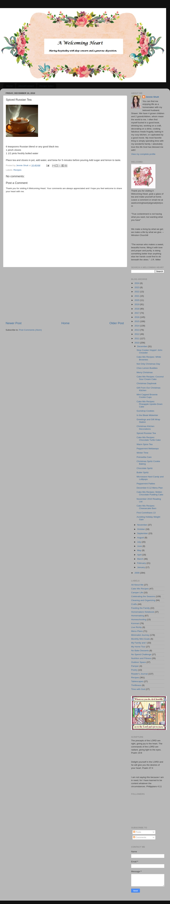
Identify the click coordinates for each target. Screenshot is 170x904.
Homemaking (137, 615)
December (142, 346)
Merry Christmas (145, 372)
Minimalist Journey (140, 635)
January (141, 567)
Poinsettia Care (144, 457)
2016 (137, 317)
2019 (137, 304)
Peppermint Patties (146, 483)
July (139, 542)
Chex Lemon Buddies (147, 368)
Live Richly (136, 627)
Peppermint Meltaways (148, 448)
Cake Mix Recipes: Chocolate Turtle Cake (149, 438)
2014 (137, 325)
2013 (137, 330)
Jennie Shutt (152, 97)
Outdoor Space (138, 662)
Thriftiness (136, 685)
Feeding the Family (140, 608)
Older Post (116, 323)
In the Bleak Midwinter (147, 415)
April (139, 554)
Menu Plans (137, 631)
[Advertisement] (65, 294)
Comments (139, 837)
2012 (137, 334)
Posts (137, 832)
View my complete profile (143, 154)
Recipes (17, 170)
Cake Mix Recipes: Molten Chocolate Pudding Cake (150, 493)
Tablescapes (137, 681)
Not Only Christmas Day (148, 364)
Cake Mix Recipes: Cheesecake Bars (146, 507)
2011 (137, 338)
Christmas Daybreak (146, 383)
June (139, 546)
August (141, 537)
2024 (137, 283)
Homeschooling (138, 619)
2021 (137, 296)
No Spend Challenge (141, 654)
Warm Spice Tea (145, 444)
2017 (137, 313)
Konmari (135, 623)
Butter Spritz (143, 472)
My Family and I (139, 643)
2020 (137, 300)
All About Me (137, 585)
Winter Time (142, 453)
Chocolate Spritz (145, 468)
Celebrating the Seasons (143, 596)
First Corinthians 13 (146, 512)
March (140, 559)
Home (9, 86)
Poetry (134, 670)
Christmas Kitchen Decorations (145, 427)
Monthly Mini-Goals (140, 639)
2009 (137, 573)
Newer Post (14, 323)
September (142, 533)
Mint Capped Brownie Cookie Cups (147, 395)
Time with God (138, 689)
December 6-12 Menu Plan (150, 488)
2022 (137, 291)
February (142, 563)
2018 (137, 309)
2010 (137, 342)
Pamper (135, 666)
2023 (137, 287)
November (142, 525)
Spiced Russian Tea (146, 433)
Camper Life (137, 592)
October (141, 529)
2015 (137, 321)
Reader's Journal (139, 674)
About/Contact (26, 86)
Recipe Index (46, 86)
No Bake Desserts (140, 650)
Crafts (134, 604)
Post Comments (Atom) (30, 330)
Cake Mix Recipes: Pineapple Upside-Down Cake (150, 404)
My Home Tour (138, 646)
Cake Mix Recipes (140, 588)
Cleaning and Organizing (143, 600)
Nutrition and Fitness (141, 658)
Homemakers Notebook (142, 612)
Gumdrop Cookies (145, 411)
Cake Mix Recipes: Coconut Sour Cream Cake (150, 377)
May (139, 550)
